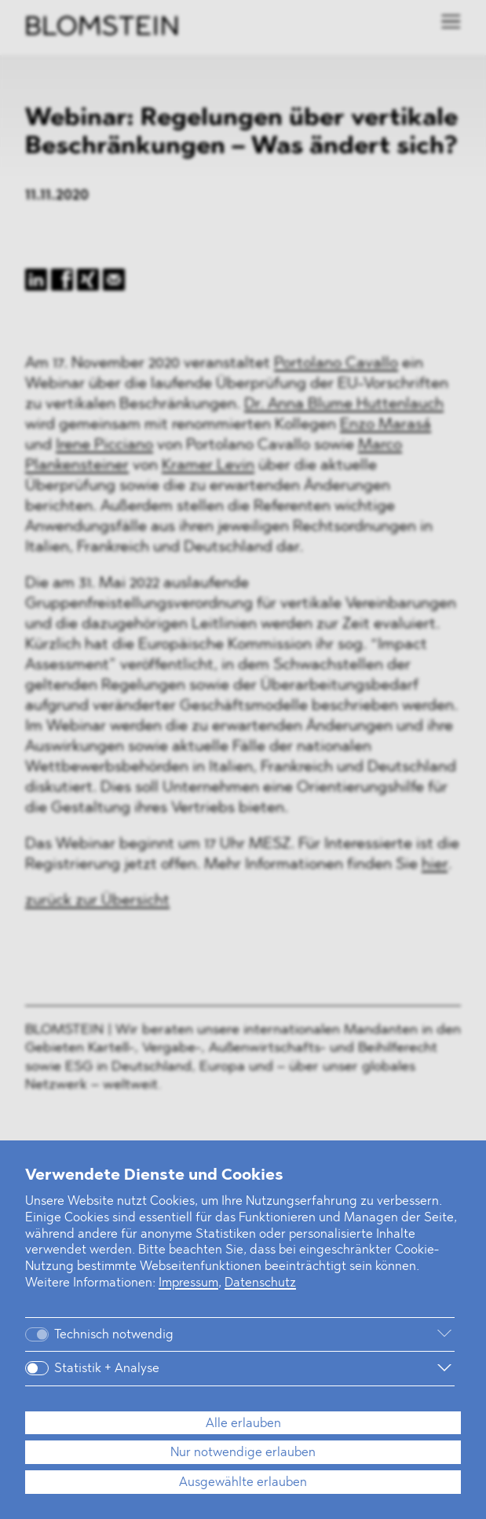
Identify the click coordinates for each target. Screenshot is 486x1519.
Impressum (188, 1283)
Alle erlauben (243, 1424)
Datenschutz (260, 1283)
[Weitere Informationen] (327, 1334)
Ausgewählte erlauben (243, 1483)
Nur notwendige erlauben (243, 1453)
